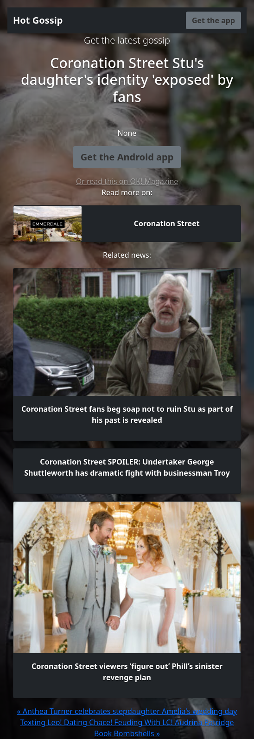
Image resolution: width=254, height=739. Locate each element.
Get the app (213, 20)
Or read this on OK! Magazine (127, 181)
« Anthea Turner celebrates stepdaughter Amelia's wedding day (127, 711)
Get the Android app (127, 157)
